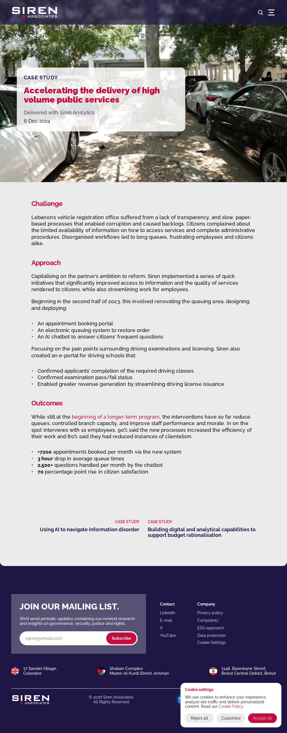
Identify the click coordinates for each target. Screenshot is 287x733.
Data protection (211, 635)
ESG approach (210, 628)
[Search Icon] (260, 12)
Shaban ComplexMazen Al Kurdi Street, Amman (139, 671)
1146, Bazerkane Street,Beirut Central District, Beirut (248, 671)
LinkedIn (167, 613)
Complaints (207, 620)
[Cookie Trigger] (211, 642)
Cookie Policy (231, 706)
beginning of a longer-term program (115, 417)
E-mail (166, 620)
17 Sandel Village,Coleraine (40, 671)
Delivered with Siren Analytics (59, 112)
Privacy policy (210, 613)
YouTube (168, 635)
